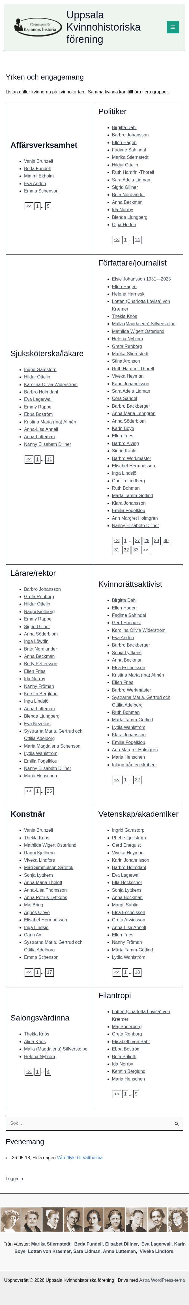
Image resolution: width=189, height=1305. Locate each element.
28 (146, 540)
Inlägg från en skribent (134, 764)
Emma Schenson (41, 191)
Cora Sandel (124, 398)
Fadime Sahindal (129, 149)
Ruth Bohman (126, 488)
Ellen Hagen (124, 142)
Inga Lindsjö (124, 473)
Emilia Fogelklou (128, 510)
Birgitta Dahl (124, 127)
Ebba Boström (38, 414)
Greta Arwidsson (128, 919)
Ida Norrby (122, 209)
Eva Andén (35, 183)
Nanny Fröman (39, 686)
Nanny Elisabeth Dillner (47, 444)
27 (137, 540)
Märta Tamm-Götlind (132, 495)
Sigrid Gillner (125, 187)
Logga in (14, 1178)
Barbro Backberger (131, 406)
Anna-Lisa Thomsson (45, 890)
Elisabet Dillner (121, 1244)
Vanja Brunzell (38, 161)
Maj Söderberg (127, 1026)
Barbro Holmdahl (41, 392)
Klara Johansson (129, 503)
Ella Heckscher (127, 882)
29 (156, 540)
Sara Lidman (86, 1251)
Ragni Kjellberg (39, 611)
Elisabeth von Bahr (131, 1041)
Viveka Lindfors (39, 860)
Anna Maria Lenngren (134, 413)
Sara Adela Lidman (131, 179)
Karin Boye (123, 428)
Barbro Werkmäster (131, 458)
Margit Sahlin (125, 904)
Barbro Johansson (130, 134)
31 (116, 549)
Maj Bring (33, 904)
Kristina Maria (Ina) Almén (50, 422)
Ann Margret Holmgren (135, 518)
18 (137, 972)
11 (49, 459)
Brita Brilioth (124, 1056)
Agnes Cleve (37, 912)
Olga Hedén (124, 224)
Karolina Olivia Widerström (51, 384)
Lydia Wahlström (40, 753)
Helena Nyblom (127, 338)
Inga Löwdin (36, 641)
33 (135, 549)
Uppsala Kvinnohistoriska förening (103, 27)
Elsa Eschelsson (128, 667)
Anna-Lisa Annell (41, 429)
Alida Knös (35, 1041)
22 (137, 779)
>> (145, 549)
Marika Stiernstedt (130, 157)
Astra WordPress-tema (162, 1280)
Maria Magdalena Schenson (52, 746)
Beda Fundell (37, 168)
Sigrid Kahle (124, 450)
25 (49, 791)
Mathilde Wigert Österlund (138, 331)
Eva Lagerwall (38, 399)
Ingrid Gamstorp (40, 369)
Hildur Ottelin (125, 164)
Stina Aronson (126, 361)
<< (29, 206)
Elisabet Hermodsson (133, 465)
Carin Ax (32, 934)
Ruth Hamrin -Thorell (133, 172)
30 (166, 540)
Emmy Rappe (37, 407)
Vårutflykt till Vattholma (80, 1157)
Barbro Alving (125, 443)
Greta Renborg (127, 346)
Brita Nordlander (128, 194)
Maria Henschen (40, 775)
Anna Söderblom (129, 421)
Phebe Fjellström (129, 837)
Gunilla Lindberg (128, 480)
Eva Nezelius (37, 723)
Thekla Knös (124, 316)
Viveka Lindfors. (157, 1251)
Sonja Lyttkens (126, 652)
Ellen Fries (123, 435)
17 (49, 972)
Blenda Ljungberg (129, 217)
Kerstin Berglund (40, 693)
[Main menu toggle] (173, 27)
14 (137, 239)
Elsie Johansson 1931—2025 (141, 279)
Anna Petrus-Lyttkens (45, 897)
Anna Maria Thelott (43, 882)
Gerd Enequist (126, 622)
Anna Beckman (127, 202)
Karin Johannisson (130, 383)
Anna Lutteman (39, 436)
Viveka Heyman (128, 376)
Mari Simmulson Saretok (48, 867)
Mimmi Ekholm (39, 176)
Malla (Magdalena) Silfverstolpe (143, 323)
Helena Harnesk (128, 294)
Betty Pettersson (40, 663)
